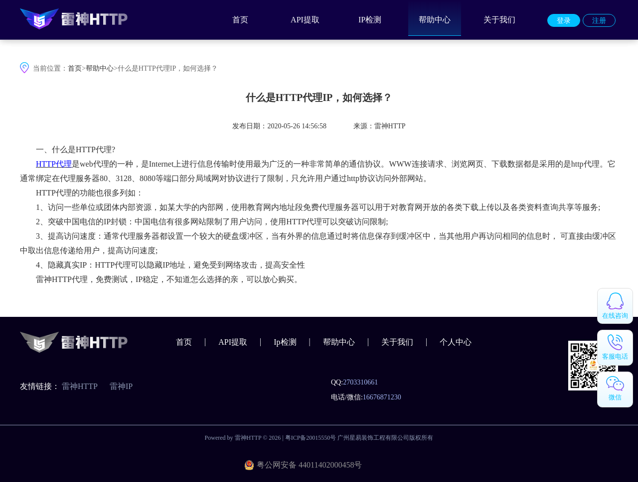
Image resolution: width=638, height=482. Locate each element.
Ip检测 (285, 342)
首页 (240, 19)
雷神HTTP (80, 386)
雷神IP (121, 386)
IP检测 (369, 19)
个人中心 (456, 342)
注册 (599, 20)
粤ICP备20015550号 (310, 437)
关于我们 (499, 19)
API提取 (305, 19)
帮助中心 (435, 19)
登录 (564, 20)
